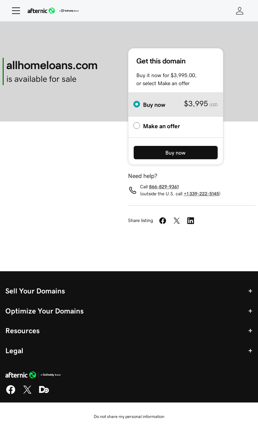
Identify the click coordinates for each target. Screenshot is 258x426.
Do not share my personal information (129, 416)
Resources (22, 330)
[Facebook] (10, 393)
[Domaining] (44, 393)
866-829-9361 (164, 186)
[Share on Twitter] (177, 221)
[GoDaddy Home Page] (33, 376)
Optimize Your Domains (44, 310)
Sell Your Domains (35, 290)
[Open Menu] (13, 10)
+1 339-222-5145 (201, 193)
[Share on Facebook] (163, 221)
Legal (14, 350)
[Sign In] (239, 10)
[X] (27, 393)
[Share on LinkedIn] (191, 221)
